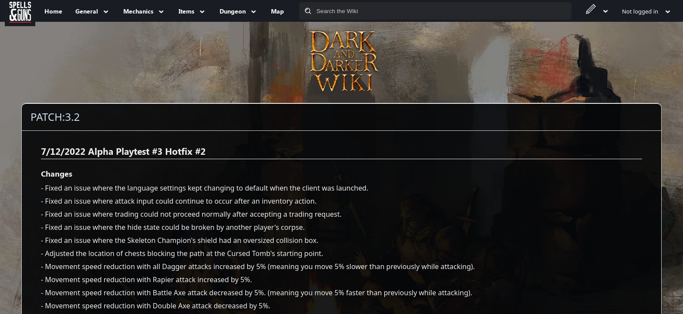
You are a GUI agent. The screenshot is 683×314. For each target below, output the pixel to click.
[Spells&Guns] (20, 11)
